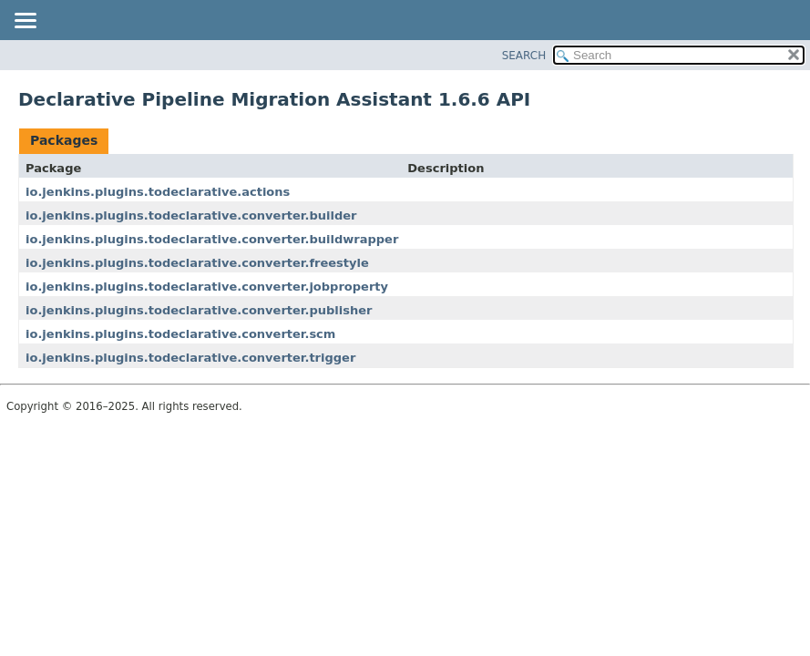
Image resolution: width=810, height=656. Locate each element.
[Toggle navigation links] (24, 22)
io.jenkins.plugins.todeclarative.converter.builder (191, 215)
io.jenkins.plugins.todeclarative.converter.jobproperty (207, 286)
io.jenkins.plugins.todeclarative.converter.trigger (190, 357)
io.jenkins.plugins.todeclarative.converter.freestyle (197, 263)
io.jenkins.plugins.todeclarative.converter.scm (180, 334)
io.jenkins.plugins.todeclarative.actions (158, 192)
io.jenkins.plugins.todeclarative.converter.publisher (199, 310)
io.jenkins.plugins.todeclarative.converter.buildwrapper (212, 239)
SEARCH (524, 55)
